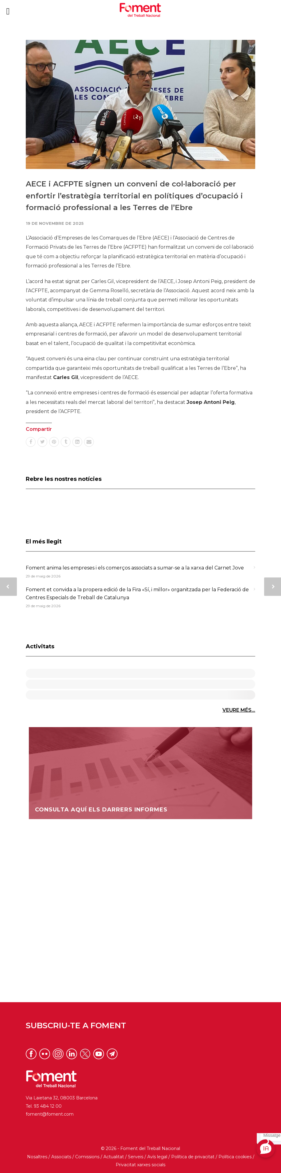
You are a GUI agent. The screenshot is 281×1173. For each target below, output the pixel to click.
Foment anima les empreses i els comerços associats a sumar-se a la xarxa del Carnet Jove (135, 568)
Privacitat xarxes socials (140, 1164)
